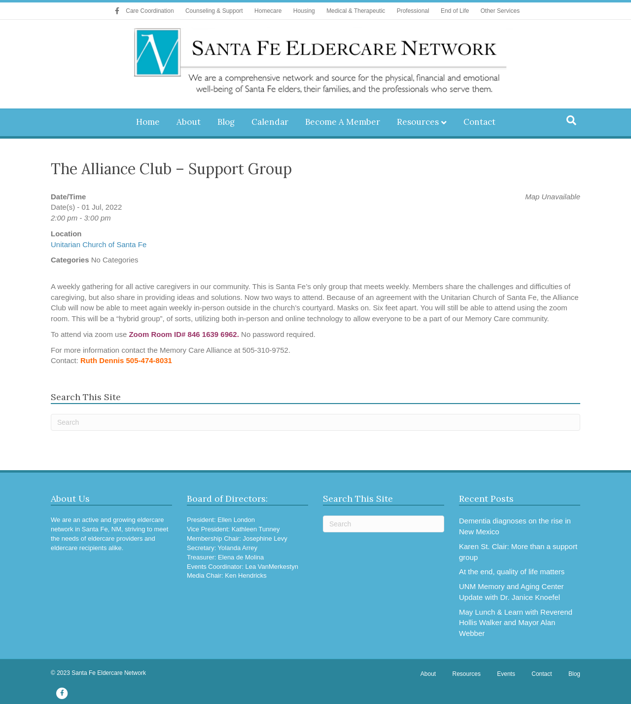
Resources (418, 121)
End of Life (455, 10)
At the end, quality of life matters (511, 571)
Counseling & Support (214, 10)
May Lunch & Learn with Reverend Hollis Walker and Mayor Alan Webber (515, 623)
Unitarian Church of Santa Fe (98, 244)
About (188, 121)
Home (148, 121)
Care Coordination (150, 10)
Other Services (500, 10)
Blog (226, 121)
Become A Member (342, 121)
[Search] (571, 120)
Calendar (269, 121)
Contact (479, 121)
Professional (413, 10)
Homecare (267, 10)
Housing (304, 10)
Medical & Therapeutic (355, 10)
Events (506, 673)
